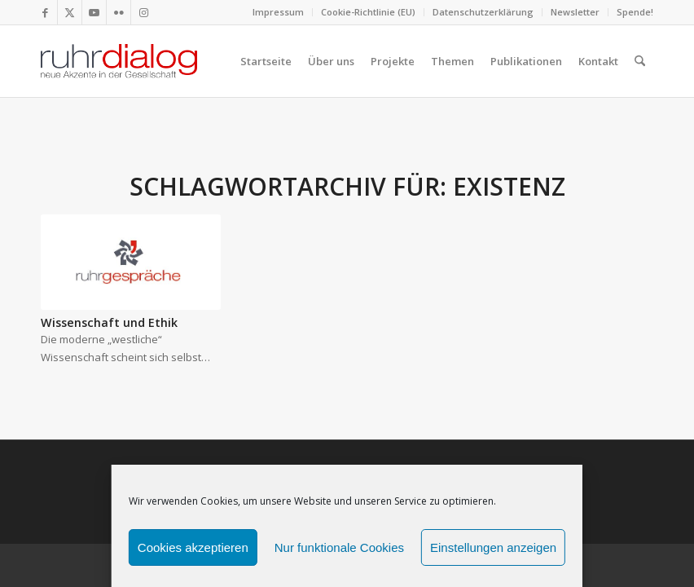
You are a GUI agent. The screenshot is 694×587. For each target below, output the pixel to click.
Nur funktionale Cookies (339, 547)
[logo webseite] (119, 61)
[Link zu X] (69, 12)
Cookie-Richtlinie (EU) (368, 12)
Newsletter (575, 12)
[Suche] (639, 61)
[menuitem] (278, 12)
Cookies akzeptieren (193, 547)
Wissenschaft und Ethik (109, 322)
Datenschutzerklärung (483, 12)
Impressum (278, 12)
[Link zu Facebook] (45, 12)
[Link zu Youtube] (94, 12)
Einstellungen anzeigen (493, 547)
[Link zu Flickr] (118, 12)
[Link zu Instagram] (143, 12)
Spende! (635, 12)
